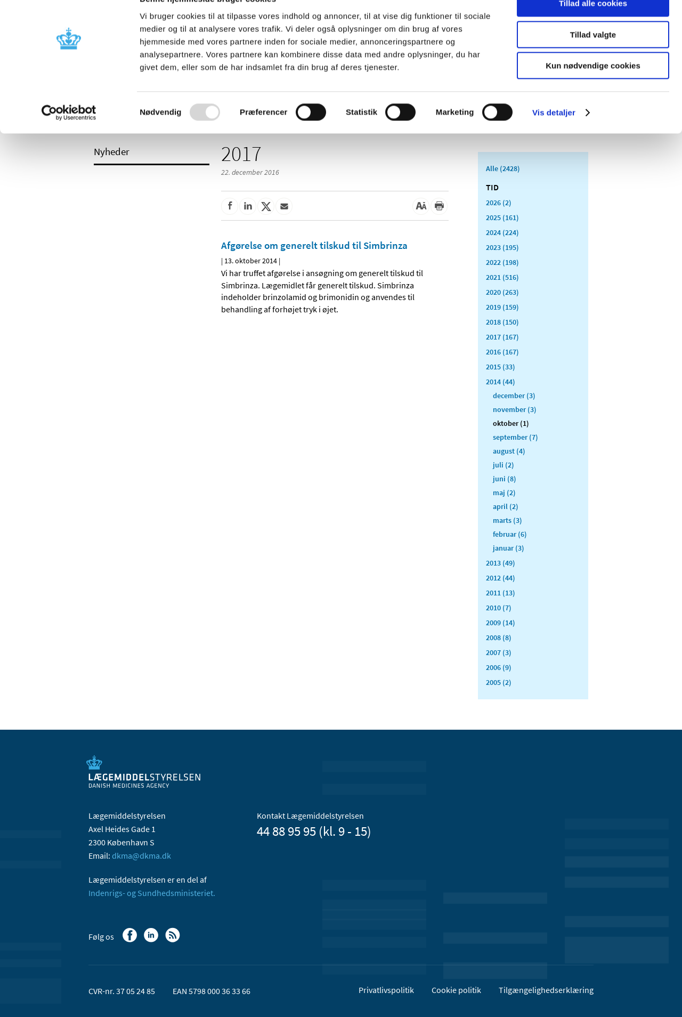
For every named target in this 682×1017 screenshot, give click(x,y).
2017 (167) (502, 337)
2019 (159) (502, 307)
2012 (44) (500, 578)
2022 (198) (502, 262)
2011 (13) (500, 593)
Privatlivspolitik (386, 989)
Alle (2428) (503, 168)
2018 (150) (502, 322)
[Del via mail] (284, 206)
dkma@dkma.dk (141, 855)
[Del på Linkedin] (247, 206)
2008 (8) (499, 637)
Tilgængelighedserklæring (546, 989)
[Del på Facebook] (229, 206)
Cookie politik (456, 989)
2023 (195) (502, 247)
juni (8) (504, 478)
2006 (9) (499, 667)
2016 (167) (502, 352)
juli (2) (503, 465)
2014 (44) (500, 381)
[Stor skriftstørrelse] (420, 206)
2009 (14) (500, 622)
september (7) (515, 437)
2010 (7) (499, 607)
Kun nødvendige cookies (593, 88)
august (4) (509, 451)
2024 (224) (502, 232)
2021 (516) (502, 277)
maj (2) (504, 492)
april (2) (505, 506)
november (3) (515, 409)
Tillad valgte (593, 57)
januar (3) (508, 548)
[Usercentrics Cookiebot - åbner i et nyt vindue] (69, 136)
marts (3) (507, 520)
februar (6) (510, 534)
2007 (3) (499, 652)
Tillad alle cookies (593, 26)
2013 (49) (500, 563)
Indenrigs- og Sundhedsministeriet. (151, 892)
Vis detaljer (553, 135)
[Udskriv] (439, 206)
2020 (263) (502, 292)
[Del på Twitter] (265, 206)
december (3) (514, 395)
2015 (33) (500, 367)
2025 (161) (502, 217)
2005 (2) (499, 682)
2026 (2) (499, 202)
